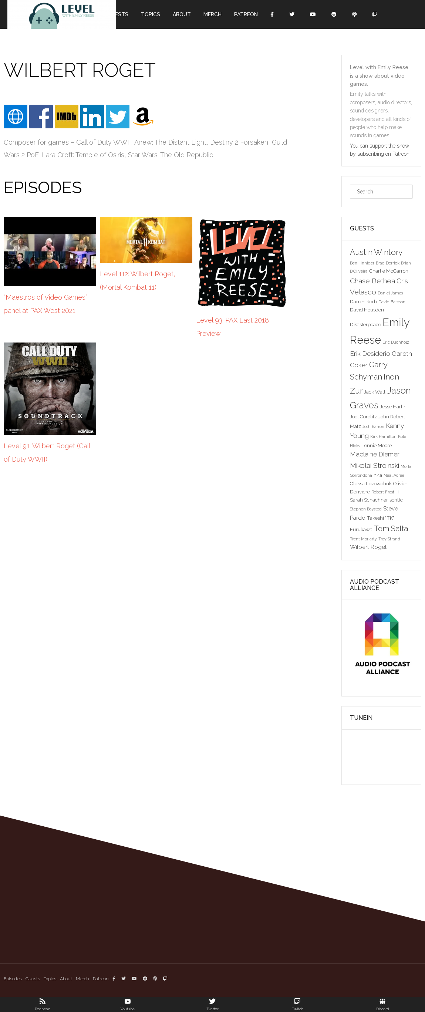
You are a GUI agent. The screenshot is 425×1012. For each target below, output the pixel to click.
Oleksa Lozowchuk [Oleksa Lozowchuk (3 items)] (371, 483)
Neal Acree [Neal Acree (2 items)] (394, 475)
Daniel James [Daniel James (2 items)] (390, 293)
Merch (212, 14)
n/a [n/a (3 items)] (378, 475)
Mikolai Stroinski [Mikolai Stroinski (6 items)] (374, 465)
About (182, 14)
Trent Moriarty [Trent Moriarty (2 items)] (363, 539)
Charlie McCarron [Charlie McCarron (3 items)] (388, 271)
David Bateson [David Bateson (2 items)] (391, 302)
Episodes (13, 978)
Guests (117, 14)
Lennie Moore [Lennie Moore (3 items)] (376, 445)
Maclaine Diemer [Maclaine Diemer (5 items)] (374, 454)
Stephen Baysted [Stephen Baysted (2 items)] (366, 509)
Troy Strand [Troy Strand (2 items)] (389, 539)
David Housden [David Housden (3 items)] (367, 310)
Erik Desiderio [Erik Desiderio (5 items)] (370, 353)
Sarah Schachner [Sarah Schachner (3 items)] (369, 500)
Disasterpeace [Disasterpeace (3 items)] (365, 324)
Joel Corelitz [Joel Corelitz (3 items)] (363, 416)
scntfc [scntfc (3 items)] (396, 500)
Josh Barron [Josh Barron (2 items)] (373, 426)
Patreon (246, 14)
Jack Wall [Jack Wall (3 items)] (374, 392)
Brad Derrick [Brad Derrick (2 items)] (387, 263)
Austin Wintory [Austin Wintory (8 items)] (376, 252)
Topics (150, 14)
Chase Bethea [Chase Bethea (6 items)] (372, 281)
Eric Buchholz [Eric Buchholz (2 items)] (395, 342)
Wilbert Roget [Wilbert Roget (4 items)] (368, 546)
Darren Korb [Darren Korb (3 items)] (363, 301)
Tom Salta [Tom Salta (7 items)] (391, 528)
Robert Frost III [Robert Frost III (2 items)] (385, 492)
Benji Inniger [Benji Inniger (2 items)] (362, 263)
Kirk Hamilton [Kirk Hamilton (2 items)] (383, 436)
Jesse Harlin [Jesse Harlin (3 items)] (393, 406)
